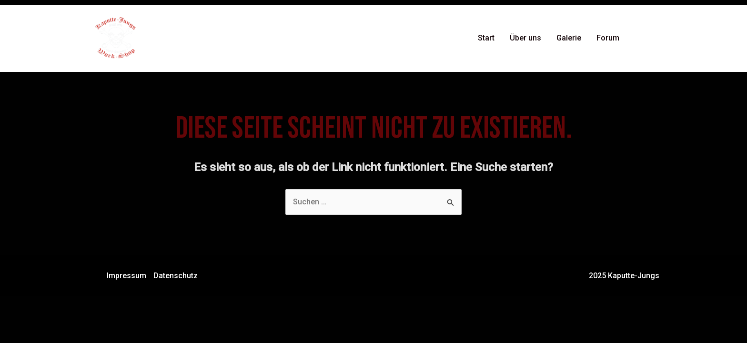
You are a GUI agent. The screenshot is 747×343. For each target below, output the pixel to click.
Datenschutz (175, 275)
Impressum (126, 275)
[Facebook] (640, 38)
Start (486, 37)
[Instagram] (655, 38)
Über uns (525, 37)
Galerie (568, 37)
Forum (607, 37)
